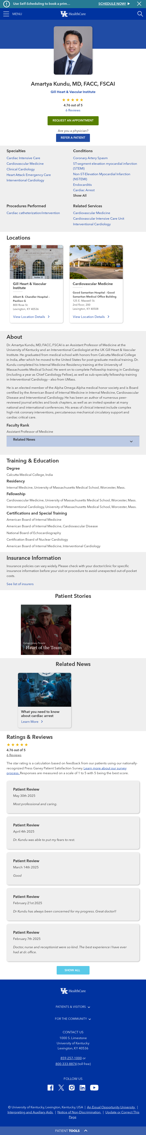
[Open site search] (140, 14)
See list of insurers (20, 584)
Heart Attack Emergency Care (29, 175)
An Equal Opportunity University (111, 1107)
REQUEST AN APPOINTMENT (73, 120)
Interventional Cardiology (25, 180)
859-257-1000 (71, 1058)
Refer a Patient (73, 137)
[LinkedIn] (82, 1088)
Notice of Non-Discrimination (79, 1112)
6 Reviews (73, 110)
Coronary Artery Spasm (90, 158)
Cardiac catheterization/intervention (33, 213)
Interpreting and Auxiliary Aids (31, 1112)
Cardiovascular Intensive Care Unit (98, 218)
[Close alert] (139, 4)
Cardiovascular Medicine (25, 164)
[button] (12, 14)
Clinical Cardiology (21, 169)
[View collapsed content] (73, 441)
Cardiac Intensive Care (23, 158)
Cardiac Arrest (84, 190)
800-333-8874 (66, 1064)
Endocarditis (82, 185)
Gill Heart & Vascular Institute (73, 92)
